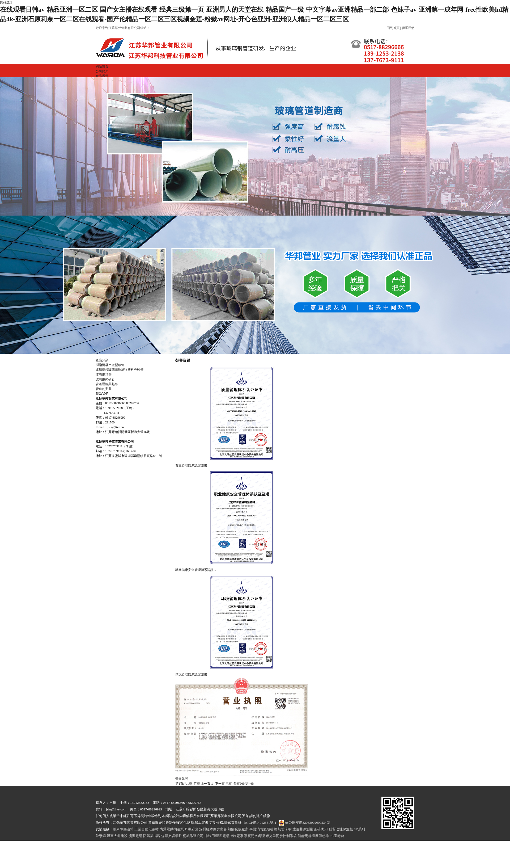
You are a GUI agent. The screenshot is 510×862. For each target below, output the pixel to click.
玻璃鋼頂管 (104, 374)
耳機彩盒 (191, 829)
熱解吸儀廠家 (238, 829)
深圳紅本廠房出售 (213, 829)
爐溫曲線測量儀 (304, 829)
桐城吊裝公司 (193, 836)
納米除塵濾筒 (123, 829)
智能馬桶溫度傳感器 (313, 836)
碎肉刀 (322, 829)
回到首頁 (393, 28)
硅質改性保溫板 (341, 829)
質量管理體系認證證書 (191, 465)
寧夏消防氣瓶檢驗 (263, 829)
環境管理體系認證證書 (191, 674)
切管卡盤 (285, 829)
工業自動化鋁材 (146, 829)
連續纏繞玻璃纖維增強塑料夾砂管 (119, 370)
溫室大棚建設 (117, 836)
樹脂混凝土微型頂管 (110, 365)
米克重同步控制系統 (281, 836)
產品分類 (102, 360)
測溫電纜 (135, 836)
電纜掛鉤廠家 (233, 836)
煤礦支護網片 (171, 836)
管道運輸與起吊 (107, 384)
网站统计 (6, 2)
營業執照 (181, 779)
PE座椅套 (337, 836)
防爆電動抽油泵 (172, 829)
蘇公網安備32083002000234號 (304, 823)
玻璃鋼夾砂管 (105, 379)
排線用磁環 (213, 836)
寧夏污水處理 (254, 836)
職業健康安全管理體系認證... (195, 570)
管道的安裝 (104, 389)
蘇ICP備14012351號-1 (260, 823)
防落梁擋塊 (151, 836)
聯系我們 (408, 28)
